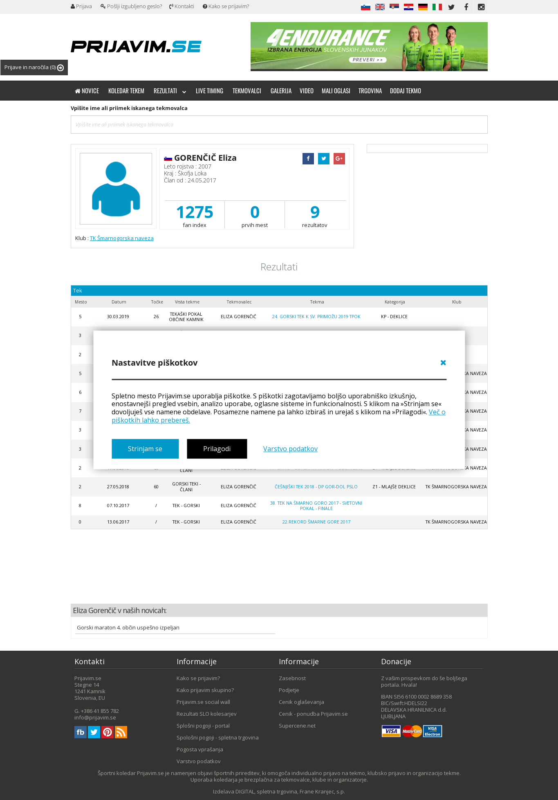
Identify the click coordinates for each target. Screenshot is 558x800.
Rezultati (170, 90)
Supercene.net (297, 725)
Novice (87, 90)
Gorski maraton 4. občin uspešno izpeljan (128, 627)
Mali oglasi (336, 90)
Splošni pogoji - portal (203, 725)
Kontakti (181, 6)
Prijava (81, 6)
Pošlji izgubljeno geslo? (131, 6)
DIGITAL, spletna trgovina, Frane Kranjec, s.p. (290, 791)
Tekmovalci (247, 90)
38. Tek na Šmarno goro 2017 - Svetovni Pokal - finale (316, 505)
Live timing (209, 90)
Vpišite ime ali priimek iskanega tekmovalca (129, 108)
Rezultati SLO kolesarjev (207, 713)
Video (307, 90)
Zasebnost (292, 678)
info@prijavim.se (95, 717)
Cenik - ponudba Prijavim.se (313, 713)
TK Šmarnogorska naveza (122, 238)
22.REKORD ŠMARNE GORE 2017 (316, 522)
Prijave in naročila (34, 67)
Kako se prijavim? (226, 6)
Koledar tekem (126, 90)
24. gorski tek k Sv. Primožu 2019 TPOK (316, 316)
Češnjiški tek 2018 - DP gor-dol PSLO (316, 487)
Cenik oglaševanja (301, 702)
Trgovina (370, 90)
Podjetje (289, 690)
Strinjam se (145, 448)
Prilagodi (217, 448)
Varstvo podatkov (290, 448)
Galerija (281, 90)
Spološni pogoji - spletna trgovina (218, 737)
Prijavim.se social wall (203, 702)
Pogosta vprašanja (200, 749)
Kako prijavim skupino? (205, 690)
